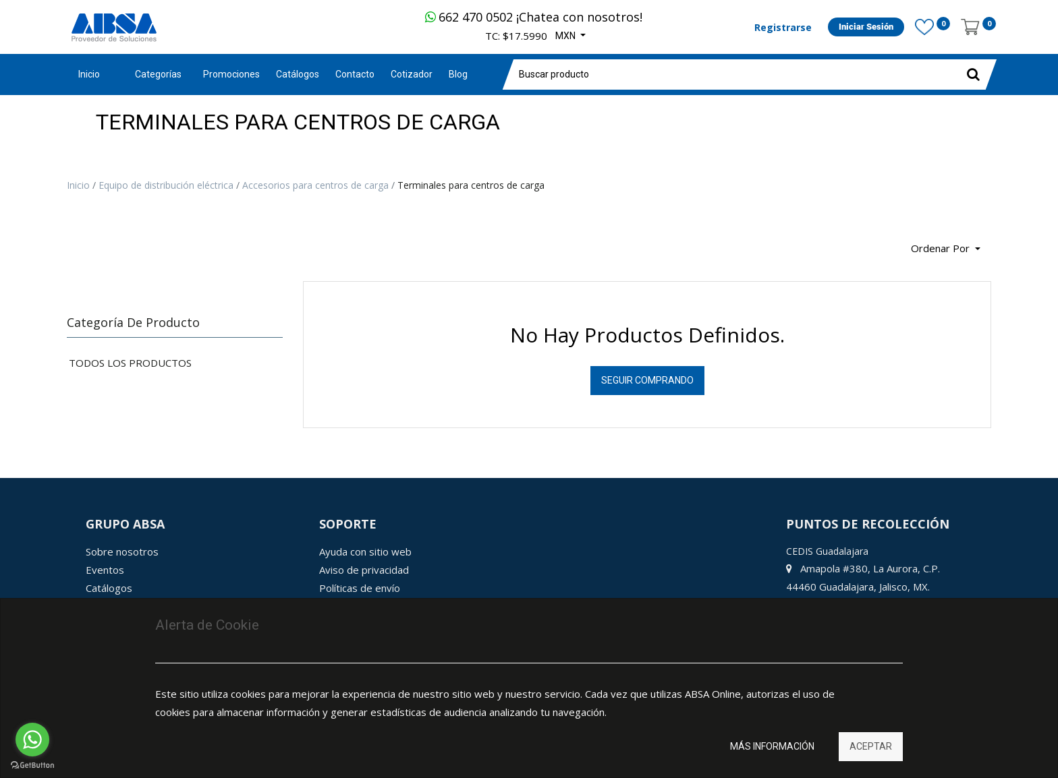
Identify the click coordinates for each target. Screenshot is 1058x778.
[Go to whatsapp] (32, 739)
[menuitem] (231, 74)
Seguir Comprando (647, 380)
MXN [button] (566, 35)
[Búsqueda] (77, 243)
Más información (772, 746)
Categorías (158, 74)
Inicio (89, 74)
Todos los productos (130, 363)
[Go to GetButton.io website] (32, 765)
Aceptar (871, 746)
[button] (945, 249)
